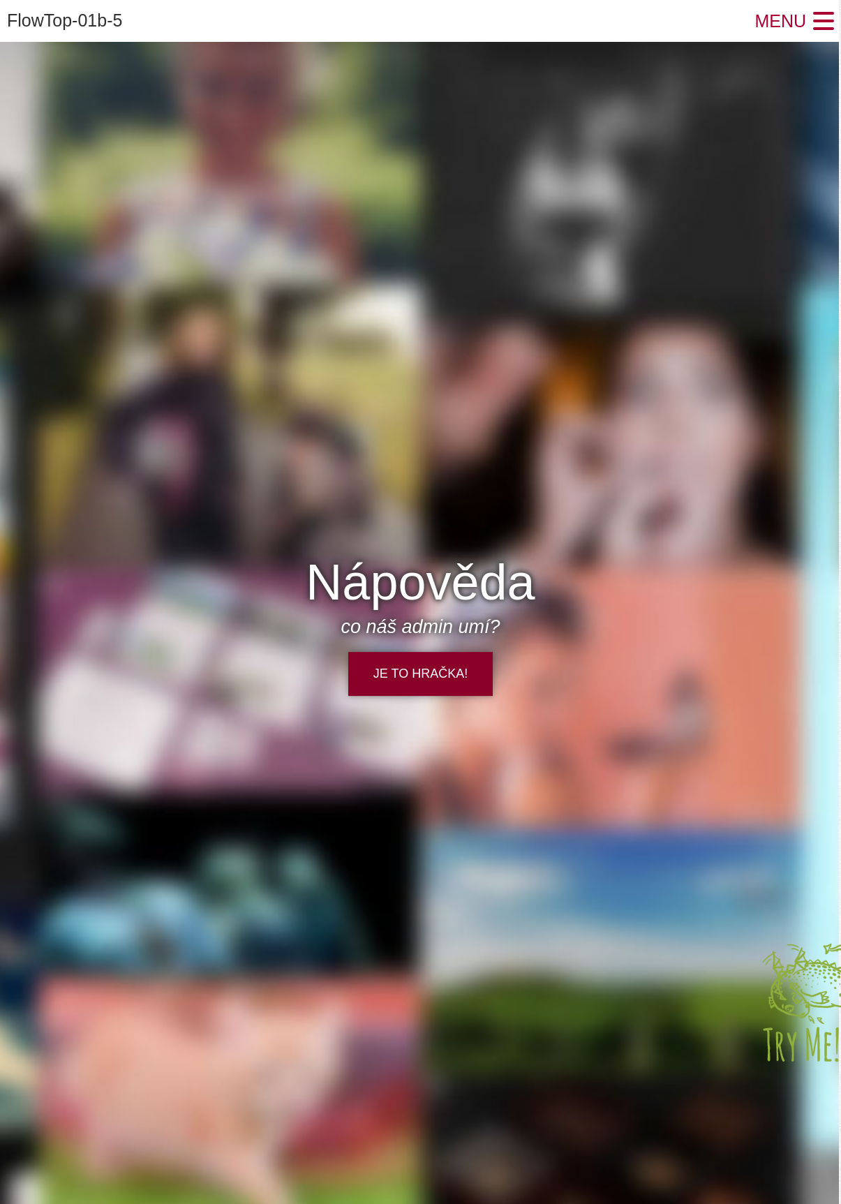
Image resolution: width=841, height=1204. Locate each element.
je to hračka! (420, 674)
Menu (780, 21)
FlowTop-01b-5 (64, 20)
